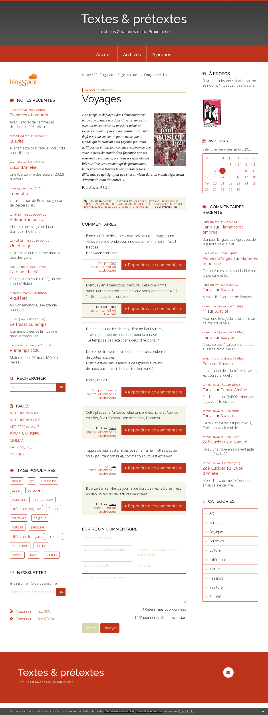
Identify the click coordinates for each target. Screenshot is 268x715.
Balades (215, 522)
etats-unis (153, 204)
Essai (16, 490)
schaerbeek (44, 499)
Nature (215, 568)
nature (41, 545)
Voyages (101, 99)
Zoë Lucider (213, 442)
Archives (132, 54)
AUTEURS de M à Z (25, 420)
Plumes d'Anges (217, 258)
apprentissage (172, 204)
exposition (20, 545)
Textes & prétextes (134, 19)
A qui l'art (18, 298)
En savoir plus (186, 711)
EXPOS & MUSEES (24, 433)
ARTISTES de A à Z (24, 427)
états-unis (19, 499)
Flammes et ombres (29, 115)
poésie (17, 554)
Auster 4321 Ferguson (97, 75)
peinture (37, 527)
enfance (90, 206)
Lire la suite (245, 85)
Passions (172, 201)
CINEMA (17, 440)
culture (34, 490)
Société (215, 596)
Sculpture (48, 481)
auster (144, 206)
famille (17, 481)
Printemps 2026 (25, 350)
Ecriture (51, 554)
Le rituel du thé (24, 272)
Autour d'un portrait (28, 219)
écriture (131, 206)
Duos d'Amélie (23, 167)
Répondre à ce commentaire (155, 264)
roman (55, 536)
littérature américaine (127, 204)
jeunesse (104, 206)
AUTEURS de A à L (24, 413)
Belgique (216, 531)
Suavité (17, 141)
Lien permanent (97, 201)
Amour (53, 508)
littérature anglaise (26, 508)
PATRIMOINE (21, 447)
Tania (112, 306)
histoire (18, 527)
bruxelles (19, 518)
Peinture (216, 587)
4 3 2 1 (105, 187)
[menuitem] (104, 54)
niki (113, 466)
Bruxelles (216, 540)
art (31, 481)
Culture (140, 201)
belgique (40, 518)
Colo (206, 363)
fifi (204, 311)
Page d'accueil (128, 75)
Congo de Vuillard (156, 75)
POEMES (17, 454)
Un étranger (21, 245)
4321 (95, 204)
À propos (161, 54)
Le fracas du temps (28, 324)
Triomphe (19, 193)
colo (113, 263)
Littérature (156, 201)
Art (211, 513)
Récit (34, 554)
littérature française (27, 536)
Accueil (104, 54)
